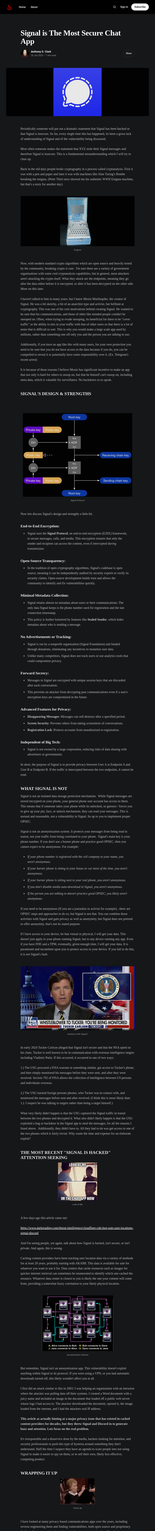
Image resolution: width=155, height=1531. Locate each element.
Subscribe (140, 6)
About (34, 7)
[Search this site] (114, 7)
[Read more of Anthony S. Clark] (25, 53)
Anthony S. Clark (41, 51)
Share (129, 53)
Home (22, 7)
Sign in (124, 6)
